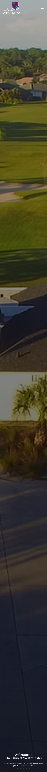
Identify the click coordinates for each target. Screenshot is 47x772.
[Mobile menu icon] (42, 7)
